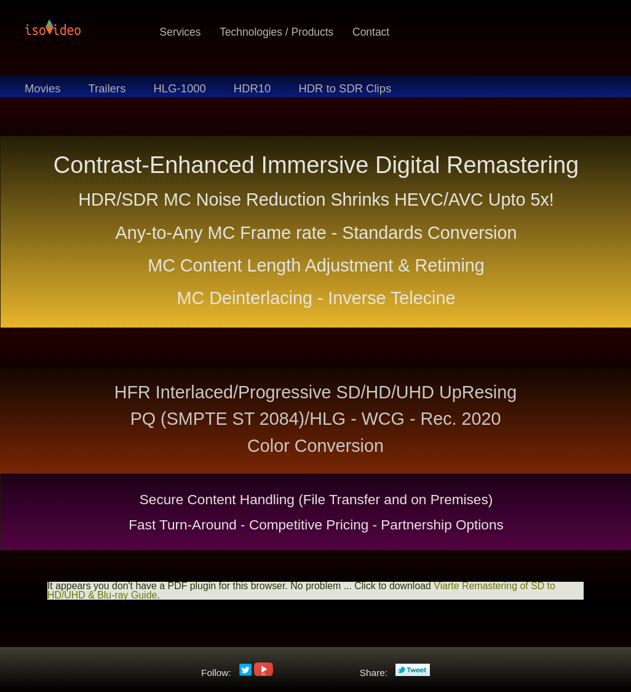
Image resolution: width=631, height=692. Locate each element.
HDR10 (252, 88)
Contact (370, 32)
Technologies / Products (276, 32)
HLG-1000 (180, 88)
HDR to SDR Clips (344, 88)
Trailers (107, 88)
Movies (42, 88)
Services (180, 32)
